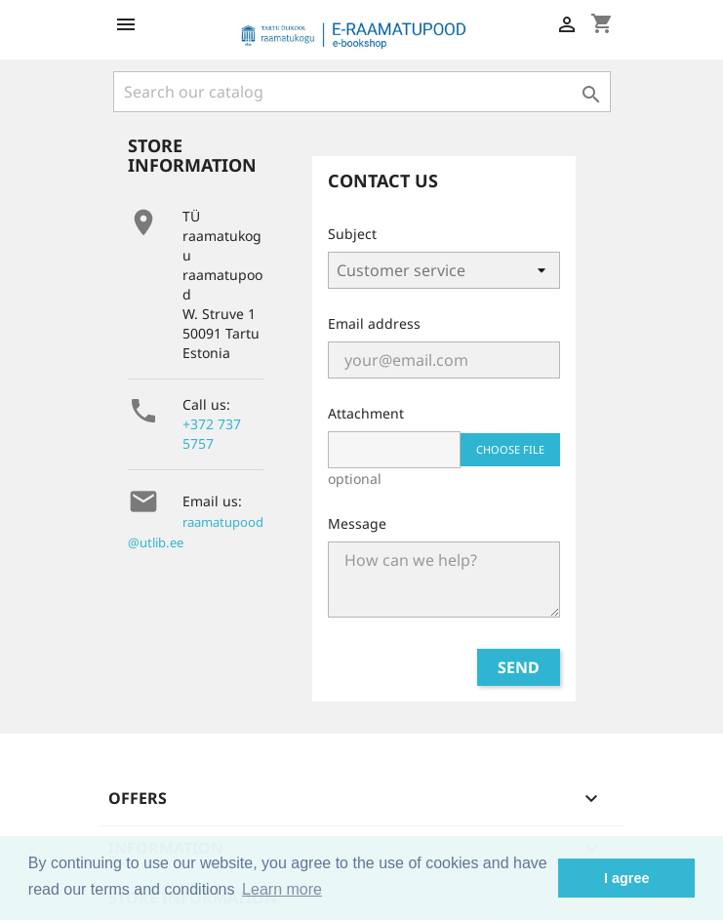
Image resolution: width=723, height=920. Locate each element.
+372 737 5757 (211, 434)
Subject (352, 233)
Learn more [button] (282, 889)
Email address (374, 323)
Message (357, 523)
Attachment (366, 413)
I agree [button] (626, 878)
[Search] (362, 91)
